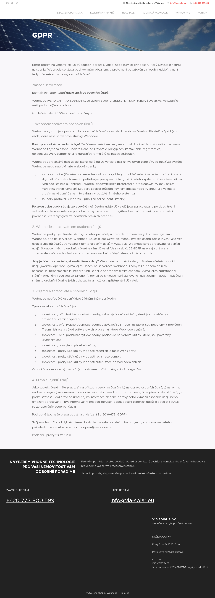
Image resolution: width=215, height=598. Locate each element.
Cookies (125, 593)
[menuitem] (70, 13)
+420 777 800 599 (201, 3)
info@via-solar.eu (178, 3)
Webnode (112, 593)
